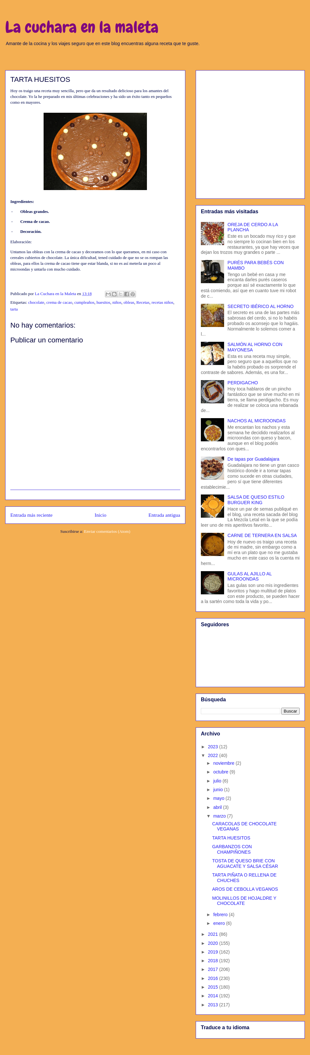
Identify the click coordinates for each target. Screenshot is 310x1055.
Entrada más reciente (31, 515)
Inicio (100, 515)
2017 (213, 969)
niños (116, 302)
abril (218, 807)
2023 (213, 746)
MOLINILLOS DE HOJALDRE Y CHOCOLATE (244, 901)
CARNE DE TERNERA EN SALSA (262, 535)
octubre (221, 771)
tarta (14, 309)
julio (217, 780)
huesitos (103, 302)
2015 (213, 987)
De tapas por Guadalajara (253, 459)
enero (219, 923)
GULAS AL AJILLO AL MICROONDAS (250, 576)
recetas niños (162, 302)
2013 (213, 1004)
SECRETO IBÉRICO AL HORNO (261, 306)
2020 (213, 943)
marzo (220, 816)
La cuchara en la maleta (82, 27)
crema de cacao (59, 302)
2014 (213, 995)
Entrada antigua (164, 515)
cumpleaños (84, 302)
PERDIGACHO (243, 382)
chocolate (36, 302)
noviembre (224, 763)
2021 (213, 934)
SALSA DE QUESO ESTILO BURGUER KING (256, 499)
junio (218, 789)
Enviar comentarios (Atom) (107, 531)
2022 (213, 755)
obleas (129, 302)
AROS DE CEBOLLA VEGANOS (245, 889)
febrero (221, 914)
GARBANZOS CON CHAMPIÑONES (232, 849)
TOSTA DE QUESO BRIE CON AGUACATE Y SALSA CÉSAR (245, 863)
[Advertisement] (60, 133)
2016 (213, 978)
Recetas (142, 302)
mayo (219, 798)
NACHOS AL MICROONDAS (257, 420)
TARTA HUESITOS (231, 837)
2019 (213, 951)
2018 (213, 960)
